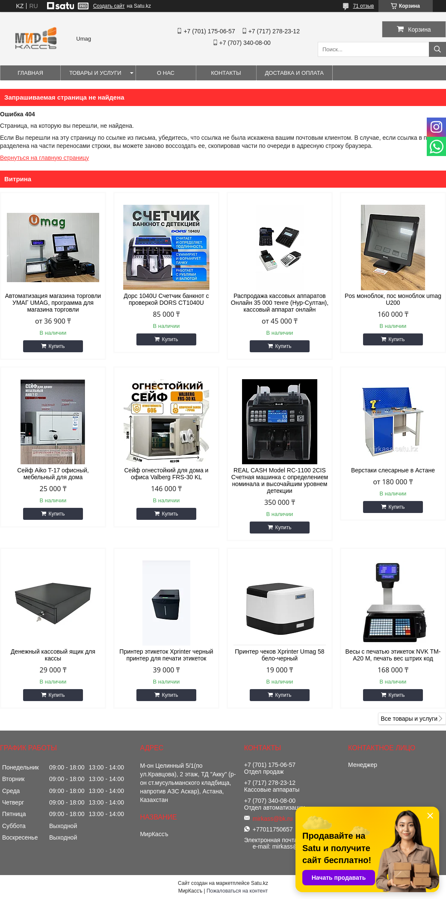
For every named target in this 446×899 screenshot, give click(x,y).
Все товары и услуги (409, 718)
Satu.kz (259, 883)
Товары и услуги (95, 73)
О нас (165, 73)
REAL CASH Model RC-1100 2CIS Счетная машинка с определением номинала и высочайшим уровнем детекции (279, 480)
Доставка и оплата (294, 73)
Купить (56, 346)
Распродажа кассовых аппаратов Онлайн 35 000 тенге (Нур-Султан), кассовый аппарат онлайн (279, 302)
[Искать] (437, 49)
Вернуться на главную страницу (44, 157)
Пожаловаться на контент (237, 891)
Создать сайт (109, 6)
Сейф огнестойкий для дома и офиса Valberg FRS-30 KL (166, 473)
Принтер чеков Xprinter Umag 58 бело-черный (279, 655)
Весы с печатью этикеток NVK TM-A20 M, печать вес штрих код (393, 655)
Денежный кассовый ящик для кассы (53, 655)
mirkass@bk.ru (273, 818)
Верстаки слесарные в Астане (393, 470)
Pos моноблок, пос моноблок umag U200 (393, 299)
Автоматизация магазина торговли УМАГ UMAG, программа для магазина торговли (53, 302)
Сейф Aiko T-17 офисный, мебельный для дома (53, 473)
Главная (30, 73)
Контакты (226, 73)
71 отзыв (363, 6)
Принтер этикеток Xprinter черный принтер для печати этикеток (166, 655)
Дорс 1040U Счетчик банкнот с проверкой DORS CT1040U (166, 299)
